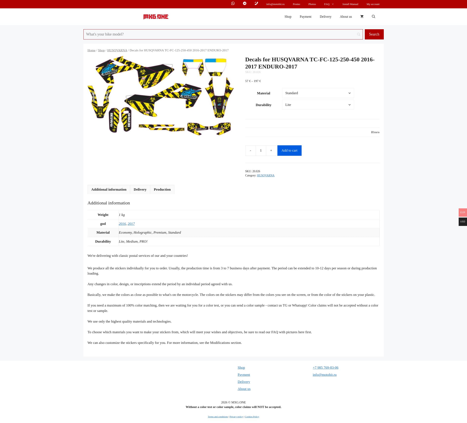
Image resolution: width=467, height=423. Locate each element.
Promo (296, 4)
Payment (305, 16)
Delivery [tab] (140, 189)
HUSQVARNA (117, 50)
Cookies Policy (252, 416)
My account (373, 4)
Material (263, 93)
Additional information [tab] (109, 189)
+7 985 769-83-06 (326, 368)
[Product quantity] (261, 150)
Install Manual (350, 4)
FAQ (331, 4)
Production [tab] (162, 189)
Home (92, 50)
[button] (373, 17)
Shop (287, 16)
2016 (122, 224)
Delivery (325, 16)
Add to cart (289, 150)
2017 (131, 224)
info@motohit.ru (275, 4)
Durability (264, 105)
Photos (312, 4)
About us (346, 16)
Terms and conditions (218, 416)
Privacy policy (236, 416)
